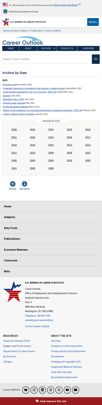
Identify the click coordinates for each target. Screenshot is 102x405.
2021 (14, 137)
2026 (14, 129)
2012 (88, 144)
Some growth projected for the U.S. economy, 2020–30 (29, 92)
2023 (69, 129)
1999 (51, 168)
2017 (88, 137)
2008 (69, 152)
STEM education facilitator (16, 107)
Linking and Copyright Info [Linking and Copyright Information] (66, 361)
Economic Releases (16, 249)
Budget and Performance (17, 346)
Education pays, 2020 (13, 99)
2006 (14, 160)
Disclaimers (57, 356)
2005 (32, 160)
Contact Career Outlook (37, 326)
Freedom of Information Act (67, 346)
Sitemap (55, 340)
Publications (37, 30)
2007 (88, 152)
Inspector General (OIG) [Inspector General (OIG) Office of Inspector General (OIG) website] (16, 340)
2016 (14, 144)
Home (11, 48)
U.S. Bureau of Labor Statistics (28, 21)
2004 (51, 160)
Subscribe (88, 48)
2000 (32, 168)
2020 (32, 137)
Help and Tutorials (61, 372)
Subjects (9, 217)
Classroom (10, 260)
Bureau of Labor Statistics (16, 30)
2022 (88, 129)
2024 (51, 129)
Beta (7, 271)
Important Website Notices (66, 366)
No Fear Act (9, 356)
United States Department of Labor (21, 11)
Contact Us (67, 48)
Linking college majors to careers (19, 114)
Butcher (7, 95)
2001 (14, 168)
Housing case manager (14, 103)
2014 (51, 144)
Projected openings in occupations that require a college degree (34, 88)
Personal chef (9, 84)
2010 (32, 152)
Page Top (12, 189)
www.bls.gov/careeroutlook (39, 320)
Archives (46, 48)
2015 (32, 144)
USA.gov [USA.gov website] (7, 361)
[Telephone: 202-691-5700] (51, 316)
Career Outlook (53, 30)
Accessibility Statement (64, 377)
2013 (69, 144)
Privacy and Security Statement (68, 351)
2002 (88, 160)
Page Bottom (24, 189)
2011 (14, 152)
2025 (32, 129)
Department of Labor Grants (19, 351)
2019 (51, 137)
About (28, 48)
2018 (69, 137)
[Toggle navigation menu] (93, 22)
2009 (51, 152)
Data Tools (10, 228)
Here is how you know (66, 5)
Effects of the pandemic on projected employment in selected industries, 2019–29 (42, 110)
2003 (69, 160)
